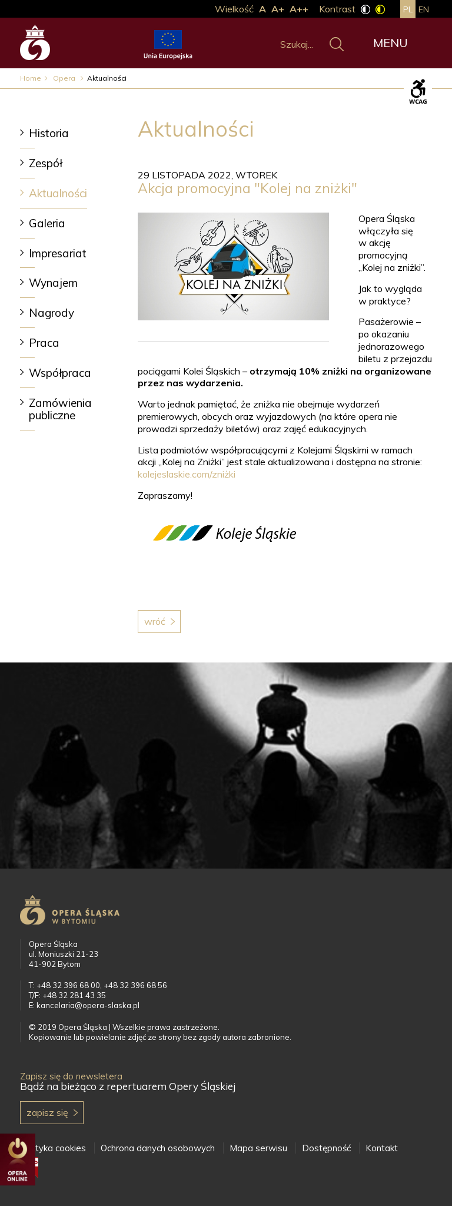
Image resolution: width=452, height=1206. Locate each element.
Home (30, 78)
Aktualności (58, 193)
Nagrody (51, 313)
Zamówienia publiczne (60, 409)
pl (408, 9)
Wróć (154, 621)
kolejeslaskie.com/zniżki (186, 474)
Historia (49, 133)
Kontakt (381, 1148)
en (423, 9)
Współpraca (60, 373)
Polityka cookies (53, 1148)
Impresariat (58, 253)
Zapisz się (47, 1112)
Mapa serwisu (258, 1148)
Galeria (47, 223)
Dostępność (326, 1148)
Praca (44, 343)
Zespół (45, 163)
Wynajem (53, 283)
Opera (65, 78)
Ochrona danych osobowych (158, 1148)
